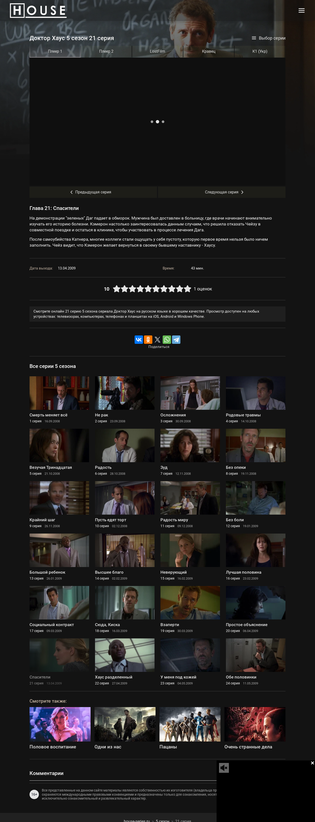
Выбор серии (268, 38)
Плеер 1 (55, 51)
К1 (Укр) (260, 51)
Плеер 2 (106, 51)
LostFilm (157, 51)
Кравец (208, 51)
